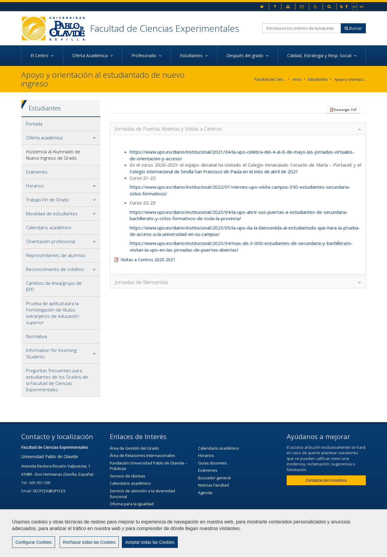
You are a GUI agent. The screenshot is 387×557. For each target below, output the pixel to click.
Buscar (353, 28)
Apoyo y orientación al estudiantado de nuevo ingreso (350, 79)
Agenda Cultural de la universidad (141, 526)
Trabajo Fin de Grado (47, 200)
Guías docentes (212, 463)
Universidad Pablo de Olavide (49, 456)
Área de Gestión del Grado (134, 448)
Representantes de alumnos (56, 255)
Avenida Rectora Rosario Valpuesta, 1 (55, 466)
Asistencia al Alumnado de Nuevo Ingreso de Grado (53, 154)
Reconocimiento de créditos (55, 269)
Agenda (205, 492)
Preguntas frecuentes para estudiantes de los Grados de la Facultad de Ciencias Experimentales (57, 380)
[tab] (60, 124)
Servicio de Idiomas (127, 476)
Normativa (36, 336)
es (355, 6)
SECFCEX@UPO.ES (49, 490)
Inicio (297, 79)
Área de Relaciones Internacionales (142, 455)
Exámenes (36, 172)
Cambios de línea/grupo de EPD (54, 286)
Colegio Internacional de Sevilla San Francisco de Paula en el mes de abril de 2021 (214, 171)
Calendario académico (48, 227)
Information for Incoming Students (51, 353)
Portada (34, 124)
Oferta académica (44, 138)
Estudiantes (318, 79)
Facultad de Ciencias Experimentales (164, 28)
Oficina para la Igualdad (132, 504)
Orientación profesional (50, 241)
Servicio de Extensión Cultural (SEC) (142, 518)
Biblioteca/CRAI (123, 511)
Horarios (35, 186)
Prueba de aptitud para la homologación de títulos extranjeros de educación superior (52, 312)
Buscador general (214, 477)
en (361, 6)
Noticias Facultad (213, 485)
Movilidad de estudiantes (52, 213)
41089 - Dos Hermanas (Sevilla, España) (57, 474)
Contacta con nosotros (326, 480)
